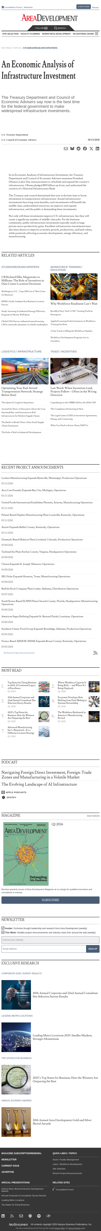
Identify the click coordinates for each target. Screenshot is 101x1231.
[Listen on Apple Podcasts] (50, 792)
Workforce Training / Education (66, 268)
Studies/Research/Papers (40, 48)
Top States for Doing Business (15, 1205)
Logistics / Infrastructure (21, 351)
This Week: (50, 932)
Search (60, 28)
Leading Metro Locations (12, 1200)
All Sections (96, 34)
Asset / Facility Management (66, 1160)
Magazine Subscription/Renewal (21, 1153)
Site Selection (59, 1169)
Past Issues (93, 816)
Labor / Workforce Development (67, 1164)
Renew (95, 7)
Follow (41, 28)
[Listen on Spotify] (50, 797)
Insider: (46, 928)
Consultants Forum (13, 7)
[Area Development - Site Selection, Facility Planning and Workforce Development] (50, 17)
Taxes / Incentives (63, 351)
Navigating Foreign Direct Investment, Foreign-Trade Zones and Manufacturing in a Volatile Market (46, 775)
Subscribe (84, 6)
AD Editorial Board (83, 34)
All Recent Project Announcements (19, 653)
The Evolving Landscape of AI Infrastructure (39, 784)
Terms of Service (74, 1228)
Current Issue (10, 1166)
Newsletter (9, 1159)
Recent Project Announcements (67, 1173)
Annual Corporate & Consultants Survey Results (23, 1195)
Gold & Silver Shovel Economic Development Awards (22, 1190)
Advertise (28, 7)
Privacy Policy (60, 1228)
